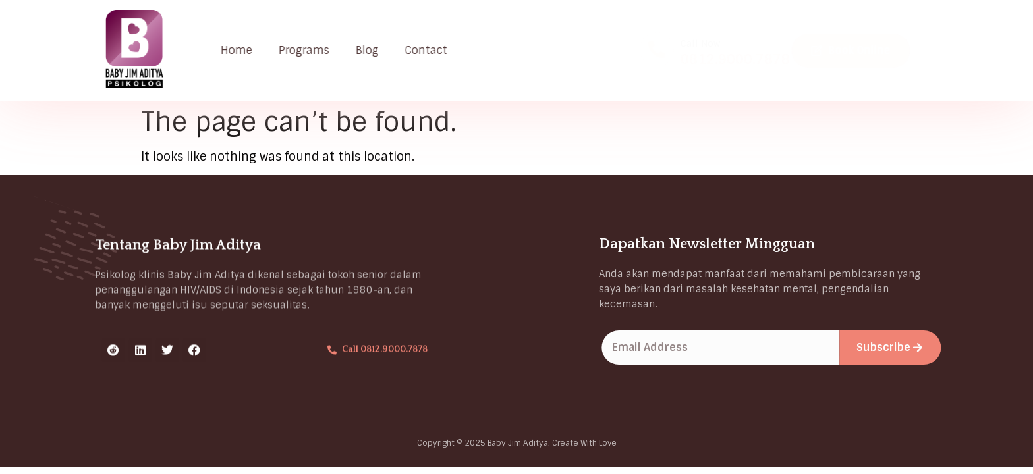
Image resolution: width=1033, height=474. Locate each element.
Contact (432, 50)
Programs (310, 50)
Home (242, 50)
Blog (373, 50)
